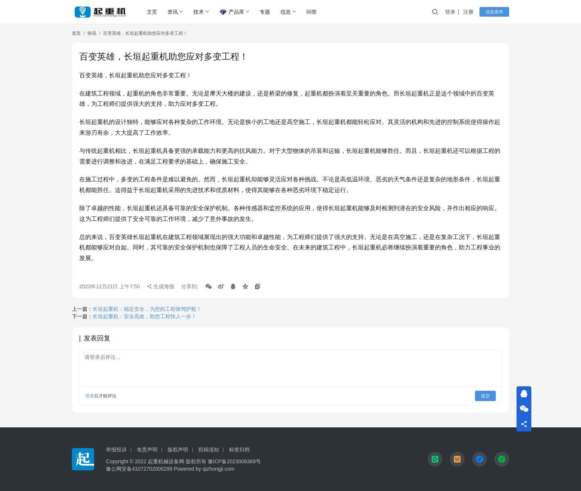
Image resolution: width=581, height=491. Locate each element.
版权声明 (177, 450)
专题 (265, 12)
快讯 (91, 33)
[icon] (435, 459)
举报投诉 (116, 450)
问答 (311, 12)
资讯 (172, 12)
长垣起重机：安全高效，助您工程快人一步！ (144, 316)
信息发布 (494, 11)
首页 (76, 33)
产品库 (231, 12)
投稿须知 (208, 450)
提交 (485, 395)
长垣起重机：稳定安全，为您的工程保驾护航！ (147, 309)
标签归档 (239, 450)
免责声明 (147, 450)
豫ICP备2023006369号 (234, 461)
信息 (285, 12)
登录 (450, 12)
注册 (468, 12)
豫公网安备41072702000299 (139, 469)
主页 (152, 12)
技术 (198, 12)
